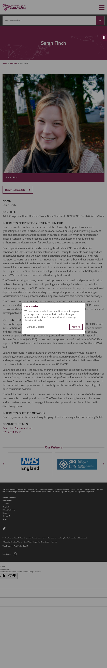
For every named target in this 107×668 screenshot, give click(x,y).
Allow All (76, 326)
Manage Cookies (35, 326)
